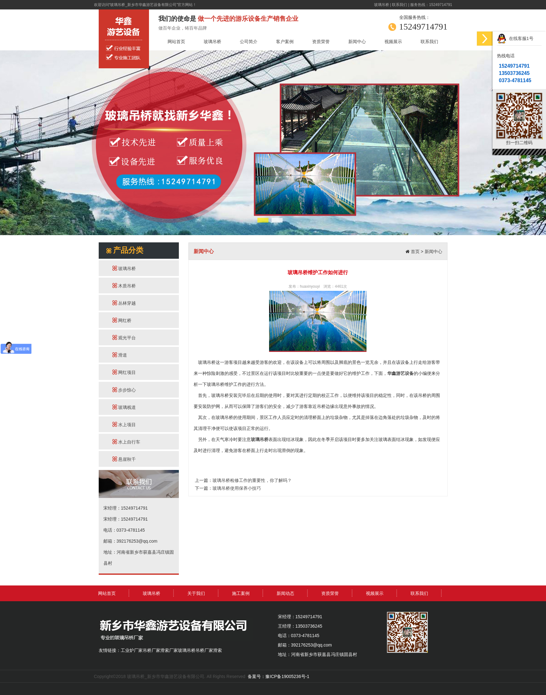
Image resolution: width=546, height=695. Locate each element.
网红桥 (122, 320)
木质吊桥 (124, 285)
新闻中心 (357, 41)
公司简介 (248, 41)
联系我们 (399, 5)
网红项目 (124, 372)
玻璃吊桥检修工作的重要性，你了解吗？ (252, 480)
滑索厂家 (169, 650)
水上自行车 (126, 441)
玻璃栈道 (124, 407)
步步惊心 (124, 390)
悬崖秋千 (124, 459)
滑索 (217, 650)
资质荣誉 (321, 41)
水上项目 (124, 424)
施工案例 (241, 593)
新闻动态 (285, 593)
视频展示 (393, 41)
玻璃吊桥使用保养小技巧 (236, 488)
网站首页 (176, 41)
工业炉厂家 (132, 650)
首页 (415, 251)
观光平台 (124, 337)
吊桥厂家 (151, 650)
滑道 (119, 355)
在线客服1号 (515, 38)
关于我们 (196, 593)
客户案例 (285, 41)
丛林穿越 (124, 303)
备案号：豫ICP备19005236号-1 (278, 676)
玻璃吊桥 (381, 5)
